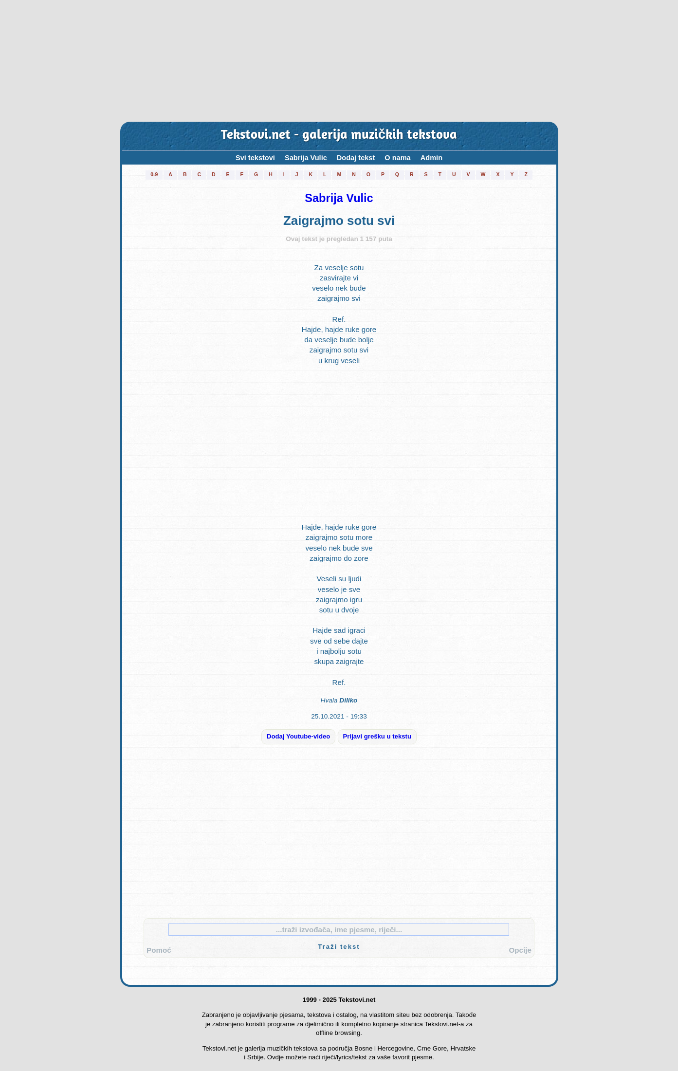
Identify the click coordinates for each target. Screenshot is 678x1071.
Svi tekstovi (255, 158)
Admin (431, 158)
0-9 (154, 174)
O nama (397, 158)
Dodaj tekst (356, 158)
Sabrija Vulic (306, 158)
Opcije (520, 950)
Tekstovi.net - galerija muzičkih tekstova (339, 135)
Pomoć (159, 950)
